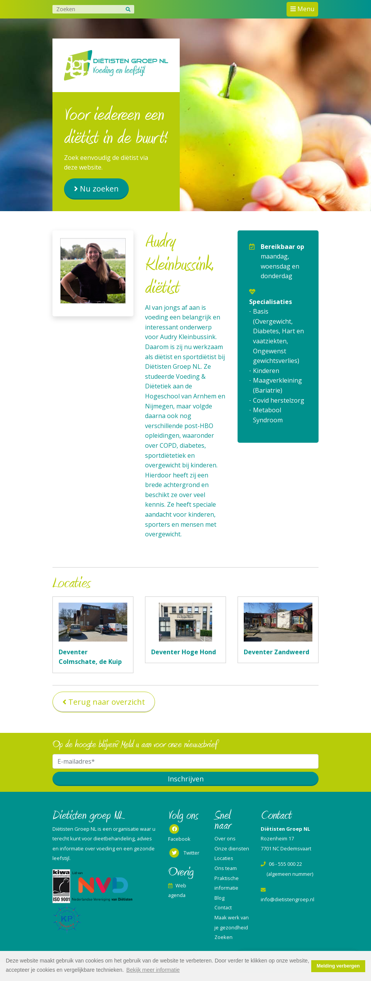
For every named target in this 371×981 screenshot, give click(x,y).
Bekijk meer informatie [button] (153, 970)
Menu (305, 9)
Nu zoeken (99, 188)
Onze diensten (231, 848)
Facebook (179, 833)
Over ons (225, 838)
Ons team (225, 868)
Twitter (183, 853)
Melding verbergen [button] (338, 966)
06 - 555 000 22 (281, 863)
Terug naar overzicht (106, 702)
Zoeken (223, 937)
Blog (219, 897)
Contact (223, 907)
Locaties (223, 858)
